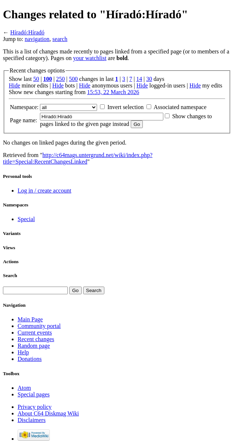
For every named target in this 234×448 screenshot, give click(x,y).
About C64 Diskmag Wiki (48, 413)
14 (139, 79)
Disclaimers (31, 420)
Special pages (34, 394)
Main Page (30, 319)
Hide (14, 85)
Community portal (39, 326)
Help (23, 352)
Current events (35, 332)
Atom (24, 388)
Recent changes (36, 339)
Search (10, 275)
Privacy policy (35, 407)
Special (26, 219)
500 (73, 79)
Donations (30, 359)
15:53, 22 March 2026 (113, 92)
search (59, 39)
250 (60, 79)
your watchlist (89, 58)
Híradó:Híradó (27, 32)
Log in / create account (44, 190)
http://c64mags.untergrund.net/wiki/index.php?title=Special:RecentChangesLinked (77, 158)
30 (149, 79)
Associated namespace (179, 107)
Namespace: (24, 107)
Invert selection (125, 107)
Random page (34, 346)
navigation (37, 39)
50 (36, 79)
